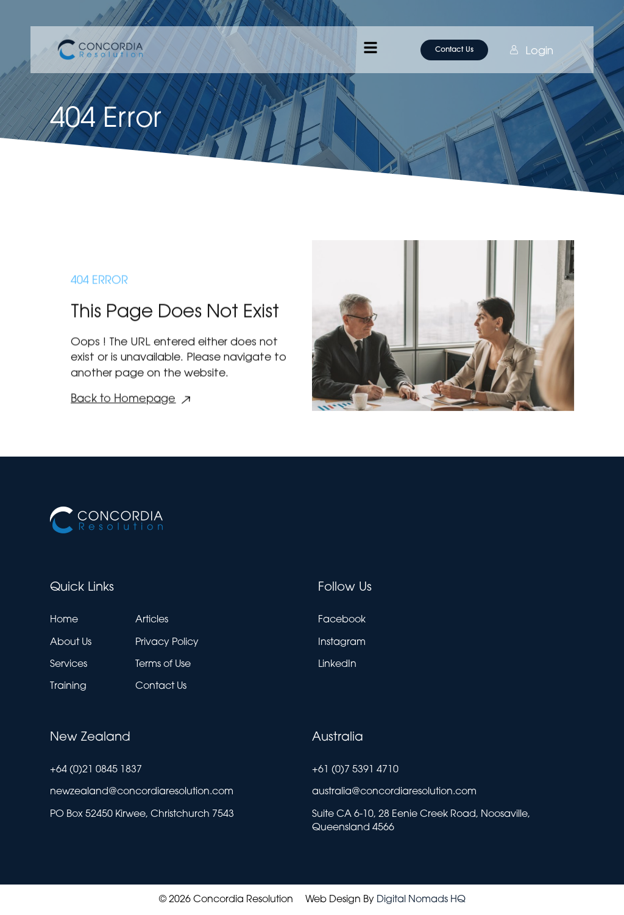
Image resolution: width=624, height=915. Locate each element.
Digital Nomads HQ (421, 900)
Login (518, 50)
